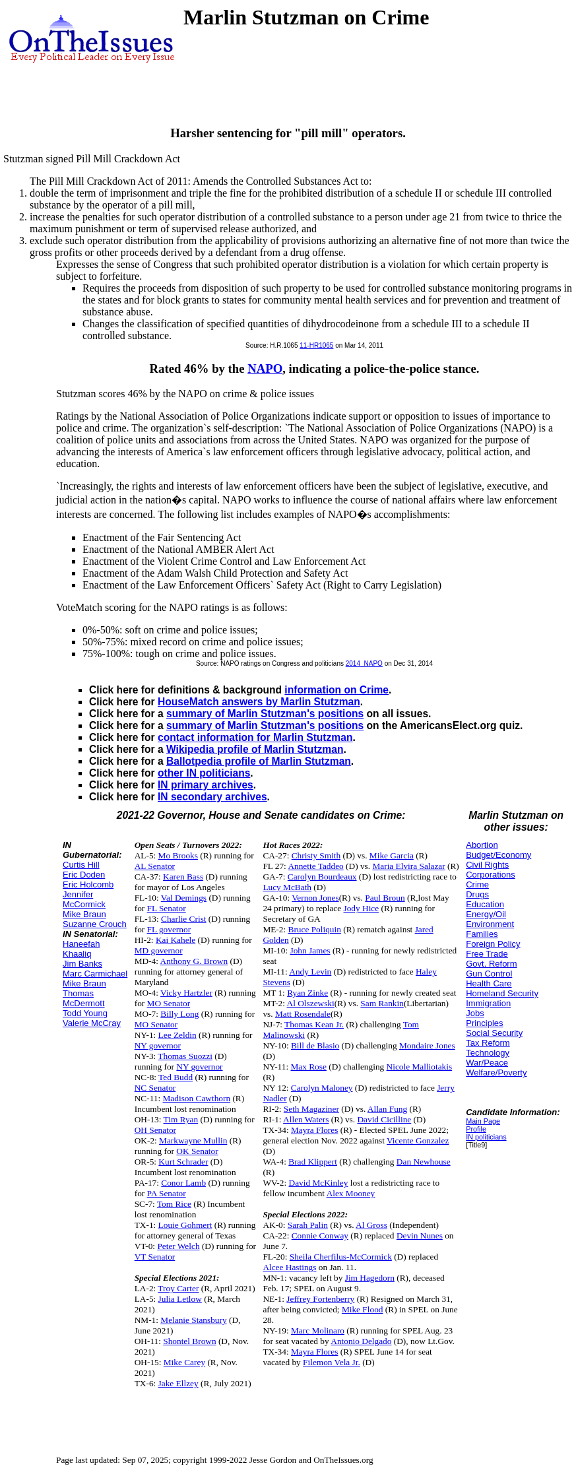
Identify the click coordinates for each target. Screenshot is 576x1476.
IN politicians (486, 1137)
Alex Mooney (351, 1193)
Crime (477, 884)
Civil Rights (487, 865)
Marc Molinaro (317, 1330)
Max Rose (308, 1067)
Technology (487, 1053)
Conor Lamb (183, 1183)
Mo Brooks (178, 855)
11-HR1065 (316, 345)
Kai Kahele (175, 940)
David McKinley (318, 1183)
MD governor (159, 950)
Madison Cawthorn (197, 1098)
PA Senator (166, 1193)
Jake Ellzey (178, 1383)
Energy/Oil (486, 914)
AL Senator (155, 866)
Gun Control (489, 974)
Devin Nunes (420, 1235)
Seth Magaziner (311, 1109)
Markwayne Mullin (193, 1140)
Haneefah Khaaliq (81, 949)
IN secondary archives (212, 796)
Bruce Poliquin (314, 929)
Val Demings (184, 898)
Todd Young (85, 1013)
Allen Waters (306, 1119)
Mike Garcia (391, 855)
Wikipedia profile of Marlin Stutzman (254, 749)
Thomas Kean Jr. (314, 1024)
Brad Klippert (312, 1162)
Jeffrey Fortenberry (320, 1299)
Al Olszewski (311, 1003)
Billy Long (179, 1014)
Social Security (494, 1033)
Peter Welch (178, 1246)
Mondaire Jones (427, 1045)
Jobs (475, 1013)
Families (481, 934)
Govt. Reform (491, 964)
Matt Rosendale (303, 1014)
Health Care (488, 983)
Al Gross (371, 1225)
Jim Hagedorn (370, 1278)
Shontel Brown (189, 1341)
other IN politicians (204, 773)
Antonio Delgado (361, 1341)
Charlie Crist (183, 919)
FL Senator (166, 908)
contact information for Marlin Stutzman (255, 737)
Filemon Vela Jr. (331, 1362)
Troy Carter (178, 1288)
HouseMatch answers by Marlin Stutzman (259, 701)
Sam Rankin (382, 1003)
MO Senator (169, 1003)
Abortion (481, 845)
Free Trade (487, 954)
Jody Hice (361, 908)
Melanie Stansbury (193, 1320)
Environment (490, 924)
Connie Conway (320, 1235)
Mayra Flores (314, 1130)
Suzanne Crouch (95, 924)
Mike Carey (184, 1362)
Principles (484, 1023)
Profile (476, 1129)
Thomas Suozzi (185, 1056)
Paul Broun (384, 898)
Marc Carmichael (95, 974)
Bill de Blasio (315, 1045)
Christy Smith (316, 855)
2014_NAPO (364, 663)
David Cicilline (384, 1119)
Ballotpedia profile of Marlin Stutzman (258, 761)
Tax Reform (487, 1043)
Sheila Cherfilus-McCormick (341, 1257)
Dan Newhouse (424, 1162)
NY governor (158, 1045)
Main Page (483, 1121)
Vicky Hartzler (186, 993)
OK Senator (197, 1151)
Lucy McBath (287, 887)
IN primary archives (205, 784)
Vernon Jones (315, 898)
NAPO (264, 368)
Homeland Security (502, 993)
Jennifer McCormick (84, 899)
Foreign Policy (493, 944)
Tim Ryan (181, 1119)
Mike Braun (84, 914)
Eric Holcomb (88, 884)
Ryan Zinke (307, 993)
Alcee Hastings (289, 1267)
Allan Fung (387, 1109)
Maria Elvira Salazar (408, 866)
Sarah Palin (308, 1225)
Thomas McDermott (84, 998)
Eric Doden (84, 875)
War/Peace (487, 1063)
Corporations (490, 875)
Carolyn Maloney (322, 1088)
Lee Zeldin (177, 1035)
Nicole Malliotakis (420, 1067)
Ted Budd (175, 1077)
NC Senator (155, 1088)
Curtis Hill (81, 865)
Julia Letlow (180, 1299)
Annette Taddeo (315, 866)
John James (310, 950)
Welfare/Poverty (496, 1072)
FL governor (169, 929)
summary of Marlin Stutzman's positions (265, 713)
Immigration (488, 1003)
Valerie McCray (92, 1023)
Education (485, 904)
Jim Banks (82, 964)
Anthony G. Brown (194, 961)
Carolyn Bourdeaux (322, 877)
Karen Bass (183, 877)
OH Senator (155, 1130)
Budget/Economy (498, 855)
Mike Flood (362, 1309)
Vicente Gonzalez (418, 1140)
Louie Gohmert (185, 1225)
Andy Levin (310, 972)
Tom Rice (174, 1204)
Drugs (477, 894)
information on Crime (336, 689)
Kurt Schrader (183, 1162)
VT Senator (155, 1257)
